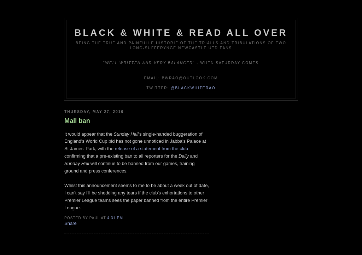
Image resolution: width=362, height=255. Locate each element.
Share (70, 223)
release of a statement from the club (151, 148)
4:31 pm (115, 218)
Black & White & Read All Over (181, 32)
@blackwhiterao (193, 88)
